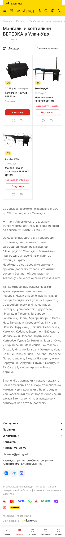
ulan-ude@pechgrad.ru (17, 454)
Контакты (8, 515)
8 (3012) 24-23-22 (14, 448)
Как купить (10, 423)
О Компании (11, 435)
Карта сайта (24, 515)
